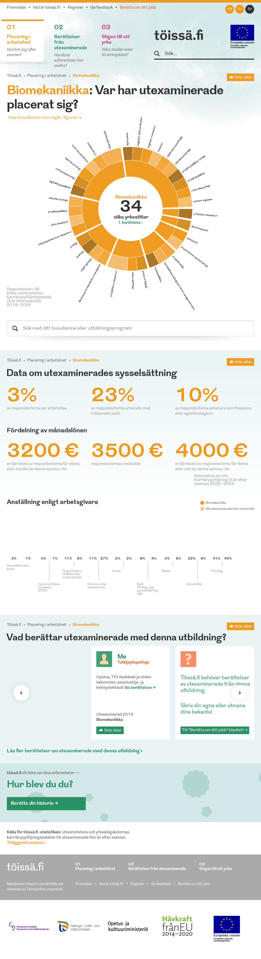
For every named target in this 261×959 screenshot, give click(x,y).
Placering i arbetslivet (47, 76)
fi (239, 9)
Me (121, 657)
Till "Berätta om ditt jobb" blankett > (215, 730)
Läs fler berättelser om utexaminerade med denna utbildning (73, 751)
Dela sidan (243, 77)
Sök (159, 54)
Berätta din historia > (34, 803)
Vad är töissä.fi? (47, 8)
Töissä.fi (14, 76)
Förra (21, 693)
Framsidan (16, 8)
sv (250, 9)
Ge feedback (101, 8)
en (230, 9)
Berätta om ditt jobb (138, 8)
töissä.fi (179, 36)
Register (75, 8)
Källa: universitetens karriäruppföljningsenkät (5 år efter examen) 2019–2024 (29, 299)
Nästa (240, 693)
